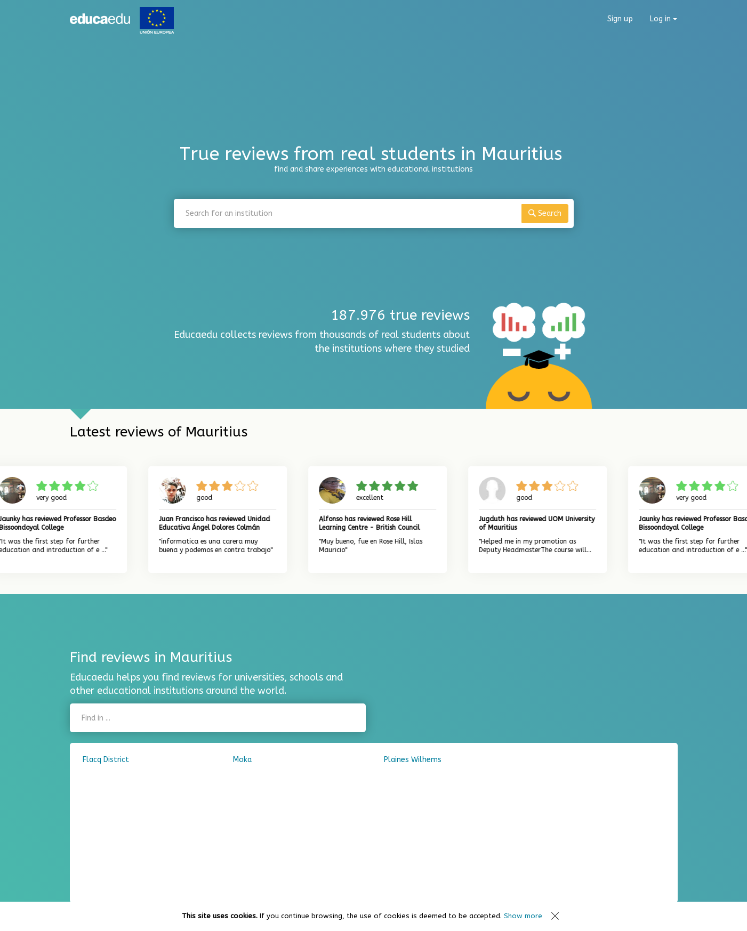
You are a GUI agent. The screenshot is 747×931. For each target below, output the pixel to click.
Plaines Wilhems (412, 759)
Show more (523, 916)
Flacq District (106, 759)
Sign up (620, 18)
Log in (663, 18)
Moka (242, 759)
